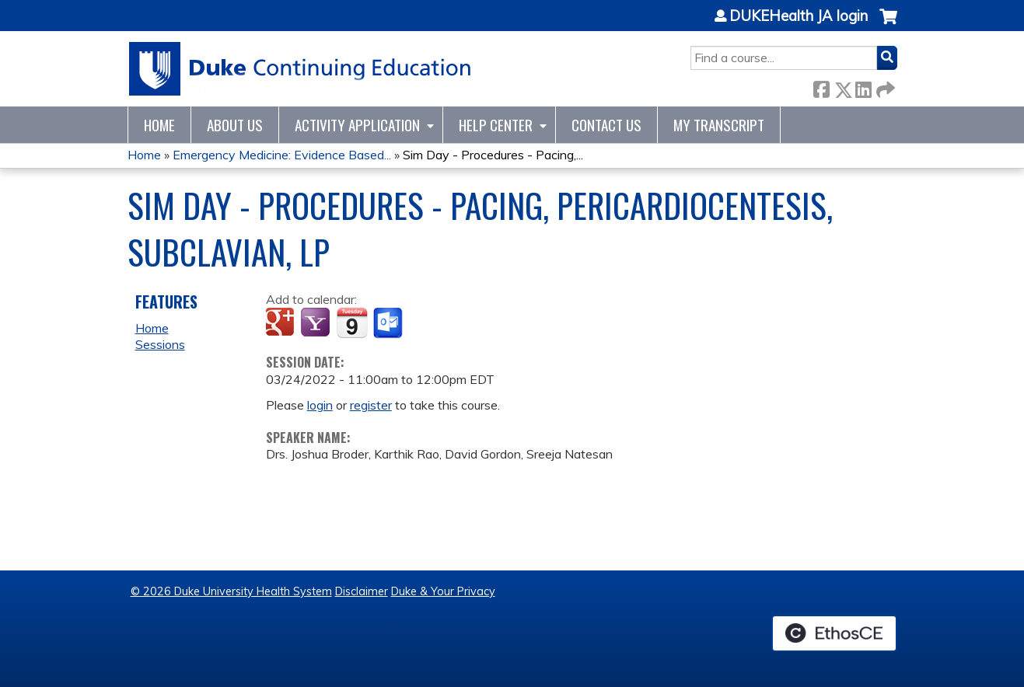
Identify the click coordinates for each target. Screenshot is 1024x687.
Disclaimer (361, 591)
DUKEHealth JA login (798, 16)
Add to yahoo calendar (317, 323)
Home (159, 124)
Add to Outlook (389, 323)
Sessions (160, 344)
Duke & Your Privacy (443, 591)
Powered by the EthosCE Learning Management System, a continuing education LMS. (834, 633)
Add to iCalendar (352, 322)
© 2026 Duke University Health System (231, 591)
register (371, 405)
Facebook (821, 87)
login (320, 405)
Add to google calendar (282, 323)
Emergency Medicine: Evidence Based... (282, 154)
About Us (235, 124)
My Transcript (718, 124)
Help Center (496, 124)
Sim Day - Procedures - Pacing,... (493, 154)
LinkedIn (863, 87)
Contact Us (606, 124)
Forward (884, 87)
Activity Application (357, 124)
